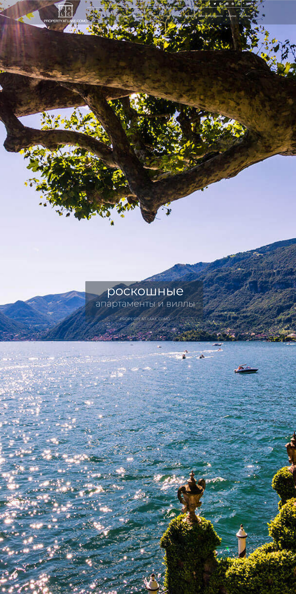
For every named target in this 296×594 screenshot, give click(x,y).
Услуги (177, 15)
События (231, 15)
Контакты (245, 15)
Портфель (190, 15)
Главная (124, 15)
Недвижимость (141, 15)
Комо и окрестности (211, 15)
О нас (166, 15)
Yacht (156, 15)
